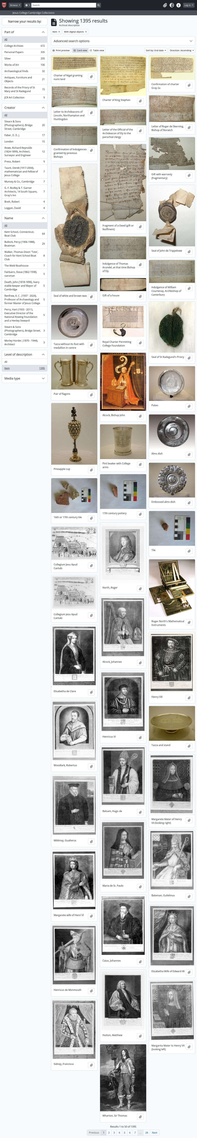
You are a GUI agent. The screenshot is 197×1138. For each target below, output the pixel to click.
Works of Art (24, 65)
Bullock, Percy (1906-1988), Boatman (24, 243)
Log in (188, 5)
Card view (80, 50)
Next (154, 1132)
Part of (9, 32)
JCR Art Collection (24, 98)
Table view (97, 50)
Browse (14, 5)
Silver (24, 59)
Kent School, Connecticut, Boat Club (24, 233)
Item (24, 368)
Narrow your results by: (24, 21)
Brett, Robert (24, 202)
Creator (9, 108)
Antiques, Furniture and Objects (24, 79)
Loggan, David (24, 208)
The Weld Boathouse (24, 266)
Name (8, 218)
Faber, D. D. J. (24, 135)
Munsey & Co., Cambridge (24, 182)
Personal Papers (24, 52)
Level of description (18, 354)
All (5, 39)
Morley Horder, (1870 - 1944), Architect (24, 342)
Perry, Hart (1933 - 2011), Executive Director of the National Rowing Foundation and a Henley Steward (24, 315)
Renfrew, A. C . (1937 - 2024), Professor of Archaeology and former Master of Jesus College (24, 299)
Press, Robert (24, 162)
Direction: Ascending (181, 50)
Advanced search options (72, 41)
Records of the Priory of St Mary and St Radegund (24, 89)
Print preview (61, 50)
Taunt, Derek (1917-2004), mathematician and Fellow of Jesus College (24, 171)
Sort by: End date (155, 50)
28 (146, 1132)
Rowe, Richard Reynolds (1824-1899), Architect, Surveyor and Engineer (24, 151)
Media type (12, 378)
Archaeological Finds (24, 71)
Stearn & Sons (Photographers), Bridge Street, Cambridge (24, 125)
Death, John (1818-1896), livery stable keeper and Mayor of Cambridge (24, 285)
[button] (165, 5)
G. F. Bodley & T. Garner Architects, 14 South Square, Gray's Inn (24, 191)
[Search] (63, 5)
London (24, 142)
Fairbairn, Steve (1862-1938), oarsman (24, 273)
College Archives (24, 46)
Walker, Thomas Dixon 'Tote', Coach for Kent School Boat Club (24, 255)
